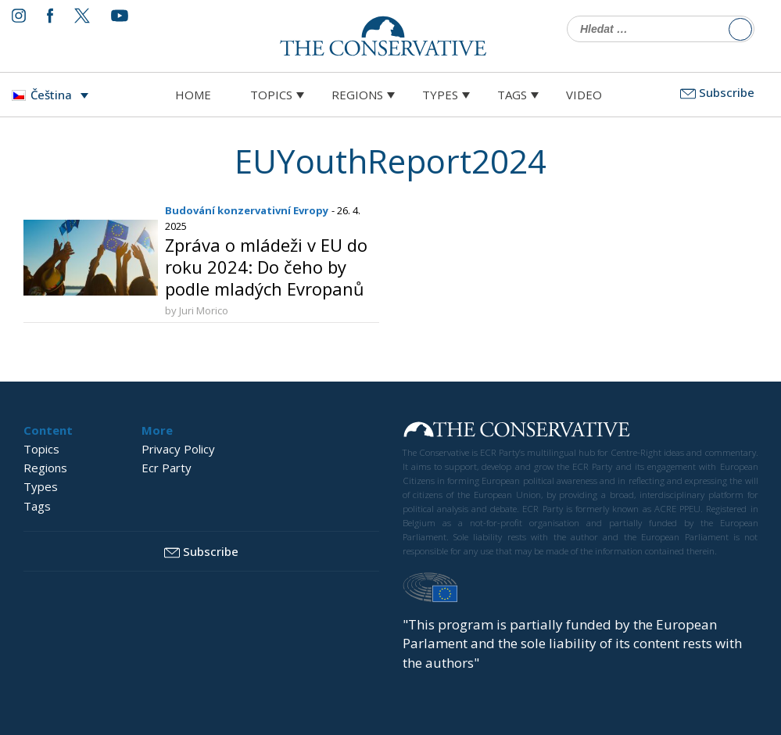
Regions (357, 94)
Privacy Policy (178, 449)
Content (48, 430)
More (157, 430)
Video (584, 94)
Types (440, 94)
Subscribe (717, 92)
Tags (512, 94)
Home (193, 94)
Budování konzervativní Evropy (246, 210)
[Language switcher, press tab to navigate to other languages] (54, 95)
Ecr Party (167, 467)
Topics (271, 94)
